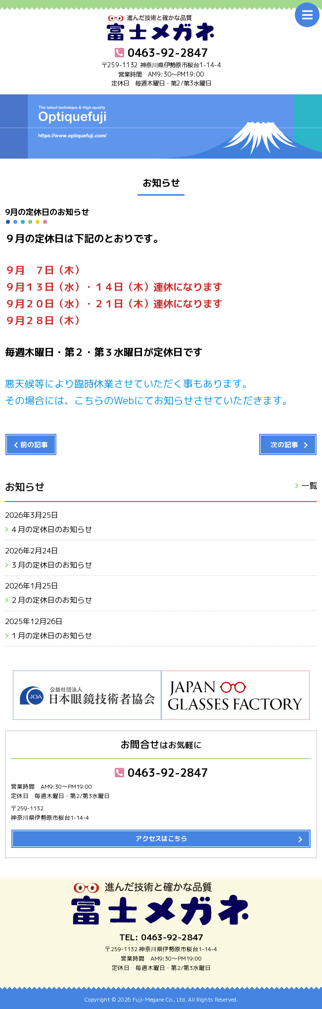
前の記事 (34, 444)
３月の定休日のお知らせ (51, 565)
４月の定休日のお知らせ (51, 529)
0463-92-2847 (161, 772)
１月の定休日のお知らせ (51, 636)
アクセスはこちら (161, 838)
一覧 (309, 485)
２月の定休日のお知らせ (51, 600)
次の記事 (284, 444)
